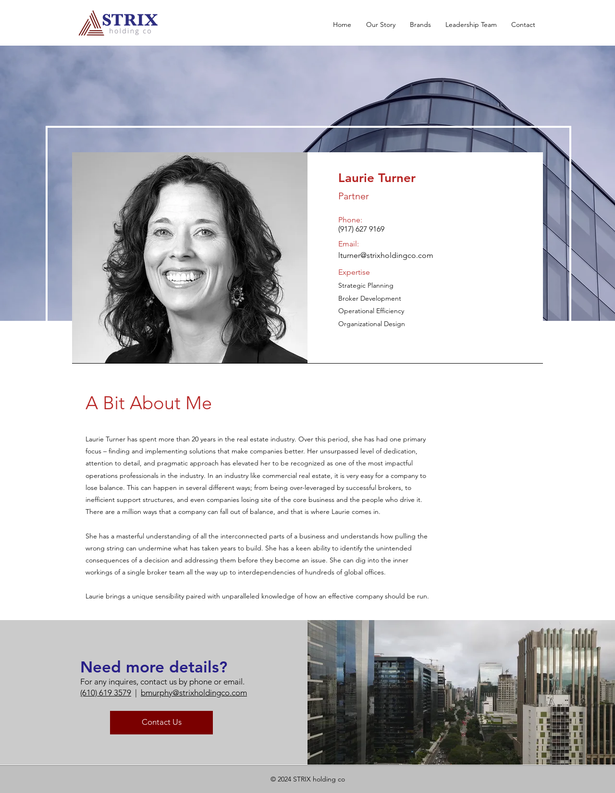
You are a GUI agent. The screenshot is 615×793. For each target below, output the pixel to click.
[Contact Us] (161, 722)
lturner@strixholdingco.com (385, 255)
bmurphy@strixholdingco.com (194, 692)
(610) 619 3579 (105, 692)
